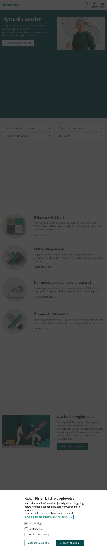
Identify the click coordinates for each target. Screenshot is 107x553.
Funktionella (36, 529)
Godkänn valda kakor (39, 543)
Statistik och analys (39, 534)
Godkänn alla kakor (70, 543)
